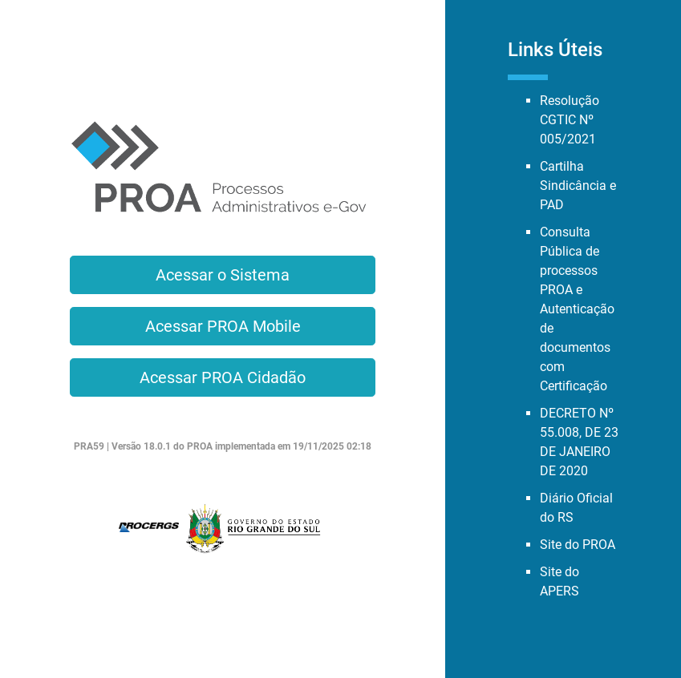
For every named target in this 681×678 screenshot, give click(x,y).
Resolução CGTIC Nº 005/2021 (569, 120)
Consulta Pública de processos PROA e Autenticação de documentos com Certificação (577, 308)
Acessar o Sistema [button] (223, 275)
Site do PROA (577, 544)
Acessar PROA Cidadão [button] (223, 377)
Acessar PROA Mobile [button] (223, 326)
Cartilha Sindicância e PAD (578, 185)
